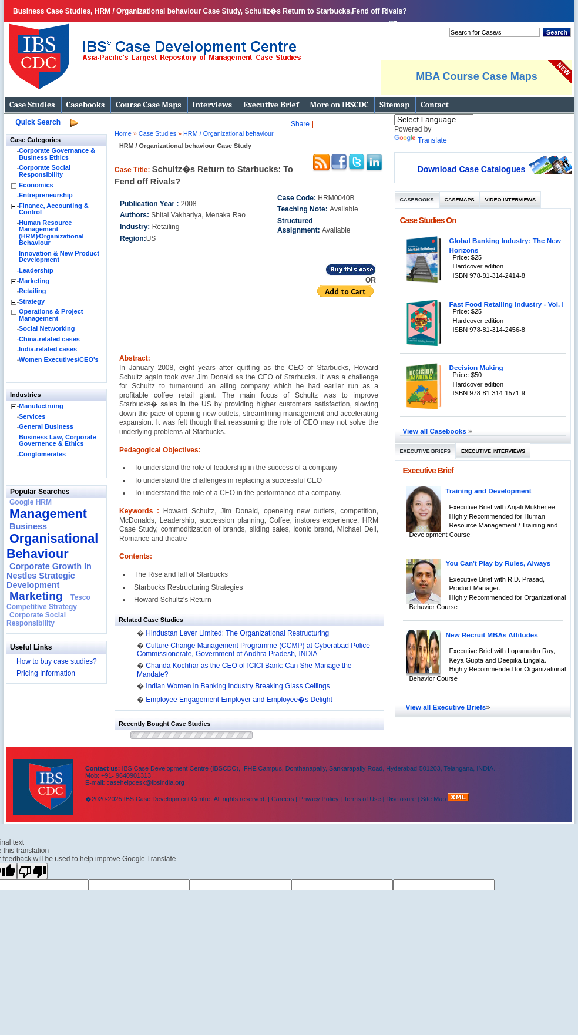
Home (123, 133)
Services (32, 416)
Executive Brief (270, 105)
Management (48, 513)
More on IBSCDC (339, 105)
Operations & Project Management (51, 315)
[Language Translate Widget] (449, 119)
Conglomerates (42, 454)
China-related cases (49, 338)
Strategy (32, 301)
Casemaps (460, 200)
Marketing (34, 280)
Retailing (32, 290)
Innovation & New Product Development (59, 257)
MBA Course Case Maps (476, 76)
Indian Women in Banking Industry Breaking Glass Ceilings (238, 686)
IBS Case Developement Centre (44, 779)
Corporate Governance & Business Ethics (57, 154)
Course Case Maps (148, 105)
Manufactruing (41, 405)
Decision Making (476, 367)
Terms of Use (362, 798)
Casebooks (85, 105)
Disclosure (400, 798)
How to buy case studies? (56, 661)
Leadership (36, 270)
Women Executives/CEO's (59, 359)
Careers (282, 798)
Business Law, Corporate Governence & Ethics (57, 441)
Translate (420, 140)
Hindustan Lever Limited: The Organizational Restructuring (237, 633)
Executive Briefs (425, 451)
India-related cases (48, 348)
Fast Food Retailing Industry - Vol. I (506, 304)
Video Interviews (510, 200)
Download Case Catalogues (472, 169)
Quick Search (38, 122)
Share (300, 124)
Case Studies (32, 105)
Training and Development (489, 491)
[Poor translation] (32, 871)
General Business (46, 426)
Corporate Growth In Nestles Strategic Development (49, 576)
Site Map (434, 798)
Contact (434, 105)
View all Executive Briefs (446, 707)
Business (28, 526)
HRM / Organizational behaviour (228, 133)
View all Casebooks (436, 431)
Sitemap (394, 105)
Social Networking (47, 328)
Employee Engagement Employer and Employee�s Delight (239, 699)
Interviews (212, 105)
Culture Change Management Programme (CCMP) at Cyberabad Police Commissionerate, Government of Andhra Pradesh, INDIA (253, 649)
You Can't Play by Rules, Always (498, 563)
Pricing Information (45, 673)
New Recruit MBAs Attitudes (492, 635)
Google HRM (30, 502)
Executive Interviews (493, 451)
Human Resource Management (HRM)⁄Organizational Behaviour (51, 233)
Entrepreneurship (46, 195)
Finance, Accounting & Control (54, 209)
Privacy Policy (318, 798)
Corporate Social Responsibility (44, 171)
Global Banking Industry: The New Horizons (505, 245)
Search (556, 32)
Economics (36, 185)
